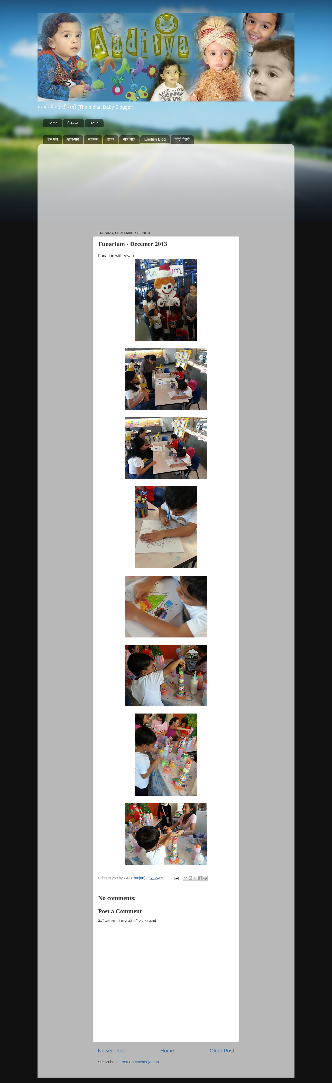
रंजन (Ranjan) (135, 878)
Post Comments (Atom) (140, 1062)
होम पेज (53, 139)
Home (53, 123)
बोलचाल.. (73, 123)
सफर (110, 139)
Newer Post (111, 1050)
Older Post (222, 1050)
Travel (94, 123)
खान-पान (73, 139)
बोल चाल (129, 139)
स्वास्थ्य (93, 139)
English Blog (154, 139)
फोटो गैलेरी (182, 139)
